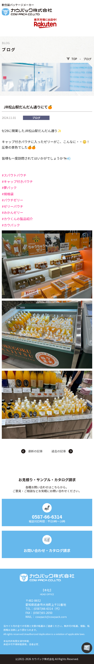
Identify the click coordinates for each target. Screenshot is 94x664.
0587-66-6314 (47, 516)
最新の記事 (35, 451)
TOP (74, 59)
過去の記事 (58, 451)
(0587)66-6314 (43, 608)
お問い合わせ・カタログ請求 (47, 550)
